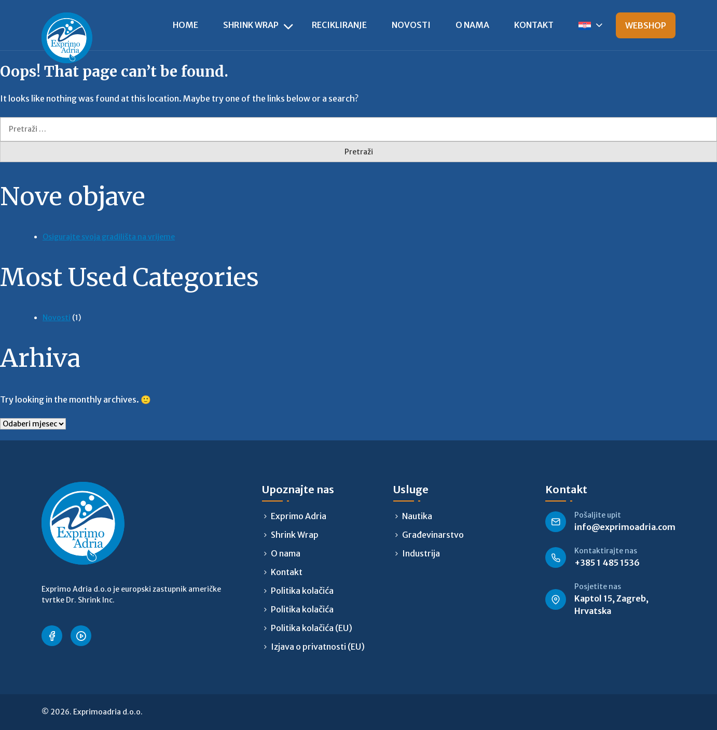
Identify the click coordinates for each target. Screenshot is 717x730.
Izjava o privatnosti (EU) (318, 646)
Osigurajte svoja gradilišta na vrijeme (109, 236)
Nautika (417, 516)
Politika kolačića (302, 590)
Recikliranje (339, 25)
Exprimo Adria (298, 516)
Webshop (645, 25)
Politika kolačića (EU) (311, 628)
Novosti (411, 25)
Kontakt (534, 25)
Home (185, 25)
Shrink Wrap (251, 25)
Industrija (421, 553)
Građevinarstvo (433, 534)
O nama (472, 25)
